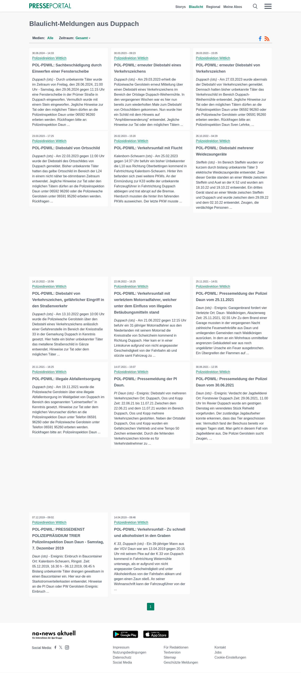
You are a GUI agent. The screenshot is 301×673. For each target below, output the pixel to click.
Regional (213, 7)
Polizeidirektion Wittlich (49, 58)
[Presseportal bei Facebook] (54, 648)
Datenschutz (122, 658)
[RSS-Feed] (267, 38)
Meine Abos (232, 7)
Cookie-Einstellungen (230, 658)
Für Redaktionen (176, 648)
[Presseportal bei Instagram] (65, 647)
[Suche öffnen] (255, 6)
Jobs (218, 653)
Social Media (122, 663)
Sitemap (170, 658)
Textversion (172, 653)
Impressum (121, 648)
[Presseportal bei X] (59, 648)
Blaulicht (196, 7)
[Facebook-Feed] (260, 38)
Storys (180, 7)
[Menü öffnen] (268, 6)
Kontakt (220, 648)
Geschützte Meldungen (181, 663)
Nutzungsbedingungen (129, 653)
